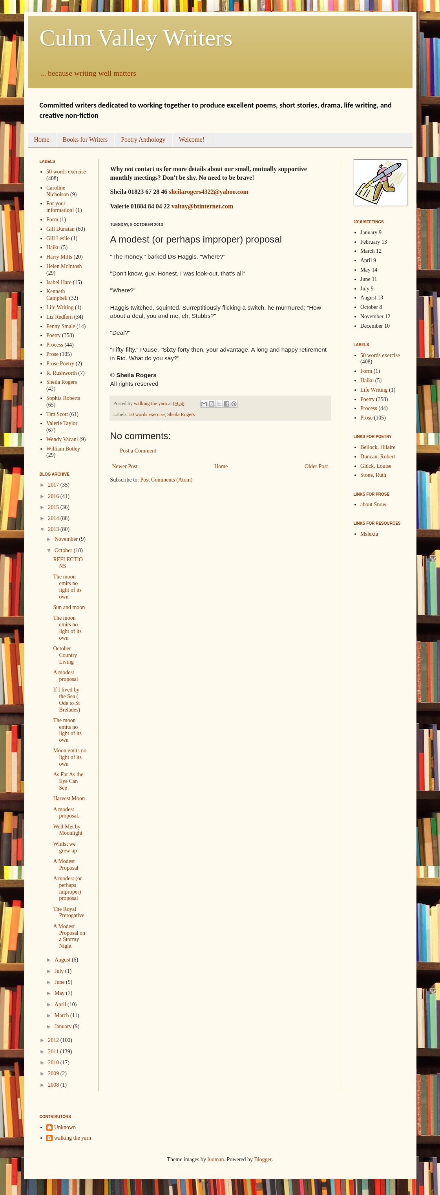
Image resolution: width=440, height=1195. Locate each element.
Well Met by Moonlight (67, 830)
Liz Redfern (59, 317)
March (62, 1015)
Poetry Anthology (143, 139)
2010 (54, 1062)
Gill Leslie (58, 238)
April (61, 1004)
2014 (54, 518)
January (64, 1026)
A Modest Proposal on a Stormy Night (69, 936)
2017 (54, 485)
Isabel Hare (58, 282)
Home (41, 139)
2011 (54, 1052)
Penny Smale (60, 326)
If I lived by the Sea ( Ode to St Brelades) (66, 699)
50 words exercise (147, 414)
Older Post (316, 466)
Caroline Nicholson (57, 191)
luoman (216, 1159)
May (60, 993)
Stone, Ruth (373, 475)
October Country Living (65, 655)
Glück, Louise (375, 466)
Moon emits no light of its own (69, 757)
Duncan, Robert (377, 457)
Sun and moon (69, 607)
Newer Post (125, 466)
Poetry (53, 335)
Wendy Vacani (62, 439)
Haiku (53, 247)
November (67, 539)
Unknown (65, 1127)
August (63, 960)
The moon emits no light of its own (67, 586)
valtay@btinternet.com (203, 206)
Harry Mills (59, 257)
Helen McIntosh (64, 266)
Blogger (263, 1159)
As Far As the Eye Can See (68, 781)
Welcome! (191, 139)
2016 (54, 496)
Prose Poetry (60, 364)
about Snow (373, 504)
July (60, 971)
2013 (54, 529)
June (60, 982)
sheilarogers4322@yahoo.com (208, 191)
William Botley (63, 449)
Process (54, 345)
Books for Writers (85, 139)
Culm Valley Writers (136, 38)
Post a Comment (138, 451)
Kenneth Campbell (57, 294)
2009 (54, 1073)
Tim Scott (57, 414)
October (64, 550)
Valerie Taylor (61, 423)
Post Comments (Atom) (167, 480)
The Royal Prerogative (68, 912)
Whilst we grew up (65, 847)
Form (52, 220)
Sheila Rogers (181, 414)
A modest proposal (65, 676)
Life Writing (60, 307)
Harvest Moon (69, 798)
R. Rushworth (61, 373)
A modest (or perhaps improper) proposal (67, 888)
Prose (52, 354)
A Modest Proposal (65, 864)
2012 (54, 1040)
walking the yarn (72, 1138)
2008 (54, 1085)
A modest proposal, (66, 812)
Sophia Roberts (63, 398)
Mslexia (369, 534)
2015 (54, 507)
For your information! (60, 207)
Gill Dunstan (60, 229)
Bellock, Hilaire (377, 447)
